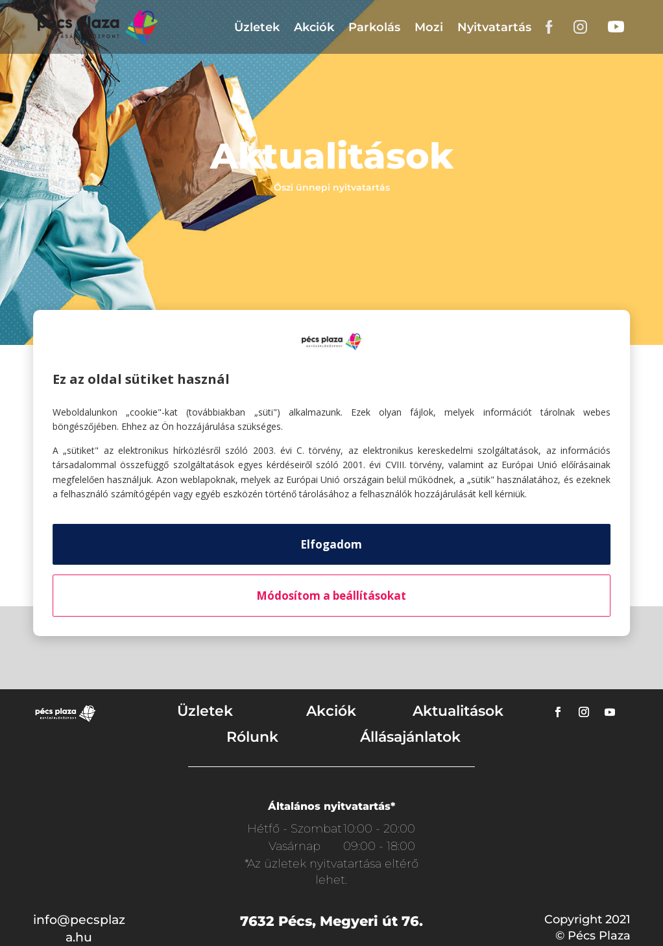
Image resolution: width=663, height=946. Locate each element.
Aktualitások (458, 711)
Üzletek (257, 27)
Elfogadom (331, 544)
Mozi (429, 27)
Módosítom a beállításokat (331, 595)
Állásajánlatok (410, 737)
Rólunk (252, 737)
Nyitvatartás (494, 27)
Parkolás (374, 27)
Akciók (314, 27)
